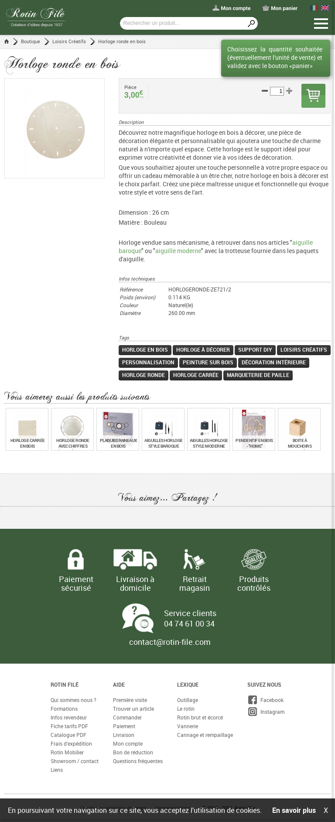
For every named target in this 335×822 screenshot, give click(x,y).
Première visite (130, 700)
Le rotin (186, 709)
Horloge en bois (145, 349)
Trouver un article (133, 709)
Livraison (123, 735)
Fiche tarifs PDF (69, 726)
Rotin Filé (65, 685)
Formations (64, 709)
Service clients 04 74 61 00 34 (190, 618)
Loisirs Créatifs (69, 41)
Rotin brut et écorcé (200, 717)
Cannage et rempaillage (205, 735)
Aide (119, 685)
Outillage (187, 700)
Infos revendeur (69, 717)
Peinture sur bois (208, 362)
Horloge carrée (196, 375)
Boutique (30, 41)
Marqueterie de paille (258, 375)
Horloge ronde (143, 375)
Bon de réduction (133, 752)
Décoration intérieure (274, 362)
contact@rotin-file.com (170, 642)
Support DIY (255, 349)
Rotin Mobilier (67, 752)
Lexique (187, 685)
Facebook (265, 700)
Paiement (124, 726)
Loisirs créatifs (303, 349)
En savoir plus (294, 810)
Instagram (265, 712)
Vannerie (187, 726)
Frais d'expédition (71, 743)
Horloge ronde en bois (122, 41)
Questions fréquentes (138, 761)
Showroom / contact (75, 761)
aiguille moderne (178, 251)
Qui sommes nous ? (73, 700)
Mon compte (128, 743)
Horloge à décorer (203, 349)
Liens (57, 770)
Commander (127, 717)
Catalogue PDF (68, 735)
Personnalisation (148, 362)
